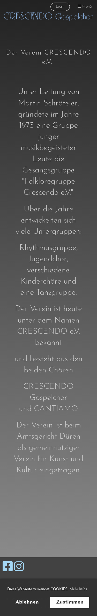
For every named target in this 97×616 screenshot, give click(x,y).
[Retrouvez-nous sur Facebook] (8, 567)
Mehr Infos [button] (78, 589)
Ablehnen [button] (27, 602)
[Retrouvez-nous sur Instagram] (19, 567)
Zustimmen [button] (70, 602)
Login (60, 7)
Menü (85, 6)
